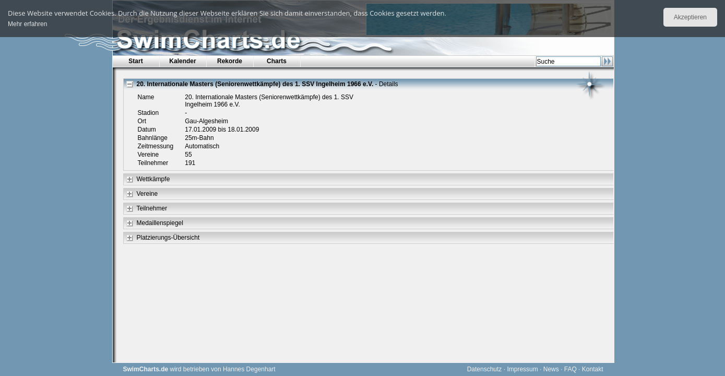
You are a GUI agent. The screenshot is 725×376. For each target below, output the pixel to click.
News (551, 369)
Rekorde (229, 61)
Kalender (182, 61)
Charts (277, 61)
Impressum (522, 369)
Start (135, 61)
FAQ (570, 369)
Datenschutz (484, 369)
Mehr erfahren (27, 24)
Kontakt (592, 369)
